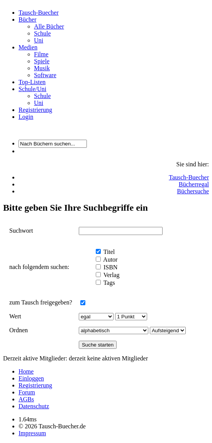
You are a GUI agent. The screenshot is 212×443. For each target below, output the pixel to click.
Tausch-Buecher (39, 12)
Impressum (32, 433)
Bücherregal (194, 184)
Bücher (27, 19)
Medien (28, 47)
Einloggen (31, 378)
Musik (42, 68)
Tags (108, 282)
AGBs (26, 399)
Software (45, 75)
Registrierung (35, 110)
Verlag (110, 275)
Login (26, 116)
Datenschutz (34, 406)
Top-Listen (32, 82)
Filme (41, 54)
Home (26, 371)
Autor (109, 259)
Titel (108, 252)
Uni (38, 40)
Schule (42, 33)
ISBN (109, 267)
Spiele (41, 61)
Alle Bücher (49, 26)
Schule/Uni (32, 89)
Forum (27, 392)
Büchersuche (193, 191)
